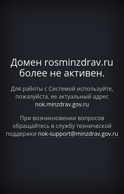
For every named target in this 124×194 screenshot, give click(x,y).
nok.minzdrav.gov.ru (62, 104)
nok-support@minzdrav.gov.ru (78, 133)
